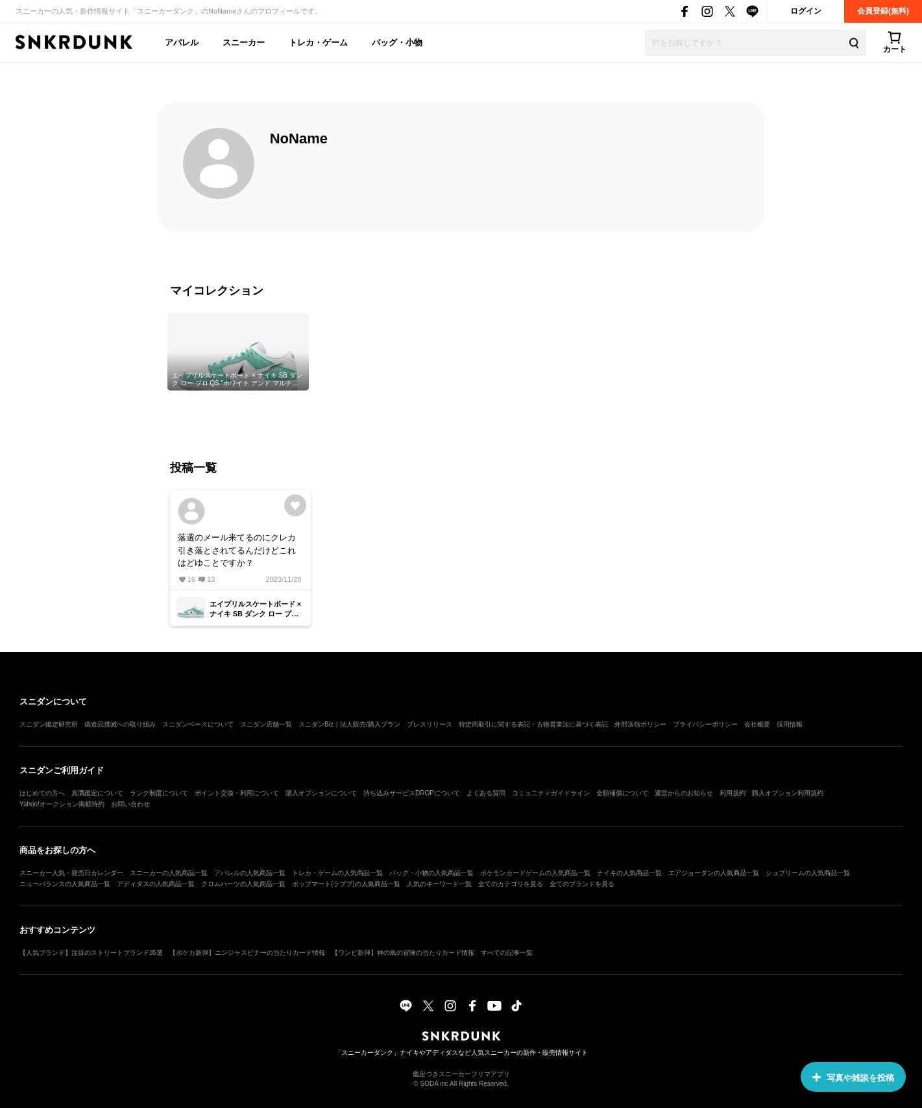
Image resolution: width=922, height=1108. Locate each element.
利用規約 (733, 793)
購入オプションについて (321, 793)
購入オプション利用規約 (787, 793)
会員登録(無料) (883, 11)
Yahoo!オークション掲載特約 (61, 804)
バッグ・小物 (397, 42)
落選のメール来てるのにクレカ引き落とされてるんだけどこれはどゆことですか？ (237, 550)
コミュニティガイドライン (551, 793)
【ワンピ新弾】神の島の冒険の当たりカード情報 (403, 952)
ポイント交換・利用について (237, 793)
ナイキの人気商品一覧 (629, 872)
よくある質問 (486, 793)
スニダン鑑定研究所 (48, 724)
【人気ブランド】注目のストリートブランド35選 (91, 952)
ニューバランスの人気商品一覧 (64, 883)
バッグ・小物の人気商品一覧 (431, 872)
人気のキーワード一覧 (439, 883)
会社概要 (757, 724)
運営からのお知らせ (684, 793)
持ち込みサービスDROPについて (411, 793)
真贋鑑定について (97, 793)
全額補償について (622, 793)
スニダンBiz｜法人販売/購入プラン (349, 724)
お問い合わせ (130, 804)
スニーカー (244, 42)
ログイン (805, 11)
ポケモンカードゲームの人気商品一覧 (535, 872)
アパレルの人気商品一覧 (249, 872)
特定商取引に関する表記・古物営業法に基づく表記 (533, 724)
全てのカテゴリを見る (510, 883)
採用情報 (790, 724)
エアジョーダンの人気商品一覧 (713, 872)
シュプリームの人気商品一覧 (808, 872)
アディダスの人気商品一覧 (156, 883)
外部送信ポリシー (640, 724)
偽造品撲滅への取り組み (120, 724)
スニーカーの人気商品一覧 (169, 872)
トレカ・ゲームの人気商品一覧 (337, 872)
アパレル (182, 42)
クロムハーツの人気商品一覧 (243, 883)
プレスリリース (429, 724)
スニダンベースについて (198, 724)
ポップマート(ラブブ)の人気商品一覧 (346, 883)
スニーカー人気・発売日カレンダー (71, 872)
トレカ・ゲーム (318, 42)
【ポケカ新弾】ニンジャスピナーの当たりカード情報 (247, 952)
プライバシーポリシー (705, 724)
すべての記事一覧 (507, 952)
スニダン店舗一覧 (266, 724)
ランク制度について (159, 793)
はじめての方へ (42, 793)
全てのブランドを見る (582, 883)
